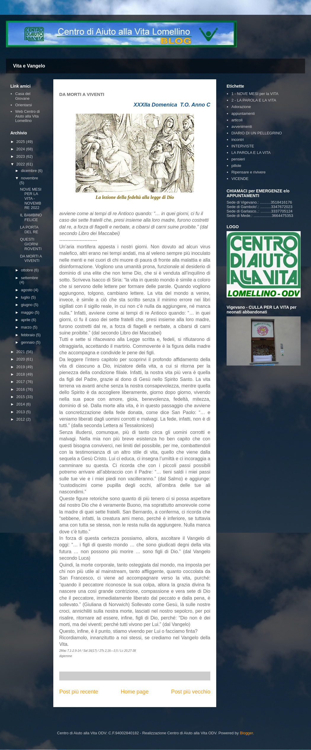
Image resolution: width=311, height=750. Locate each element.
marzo (27, 327)
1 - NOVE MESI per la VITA (254, 93)
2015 (21, 397)
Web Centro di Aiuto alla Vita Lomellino (27, 116)
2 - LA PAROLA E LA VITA (253, 100)
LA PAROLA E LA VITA (250, 152)
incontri (237, 139)
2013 (21, 412)
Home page (134, 692)
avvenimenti (241, 126)
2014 (21, 404)
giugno (27, 304)
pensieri (238, 159)
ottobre (27, 270)
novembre (29, 178)
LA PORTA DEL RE (29, 229)
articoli (237, 120)
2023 (21, 156)
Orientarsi (23, 105)
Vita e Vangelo (29, 65)
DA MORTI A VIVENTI (30, 258)
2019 (21, 367)
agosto (27, 290)
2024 (21, 149)
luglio (26, 297)
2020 (21, 359)
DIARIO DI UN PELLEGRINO (256, 133)
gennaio (28, 342)
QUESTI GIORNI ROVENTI (30, 244)
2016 (21, 389)
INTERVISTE (242, 146)
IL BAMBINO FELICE (31, 217)
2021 (21, 352)
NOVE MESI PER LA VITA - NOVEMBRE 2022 (30, 198)
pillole (236, 165)
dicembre (29, 170)
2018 (21, 374)
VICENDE (240, 178)
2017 (21, 381)
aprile (26, 320)
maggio (28, 312)
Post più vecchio (190, 692)
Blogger (246, 733)
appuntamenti (243, 113)
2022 (21, 164)
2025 (21, 141)
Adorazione (241, 106)
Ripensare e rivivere (248, 172)
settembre (29, 278)
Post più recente (78, 692)
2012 (21, 419)
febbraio (28, 335)
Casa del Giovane (22, 96)
